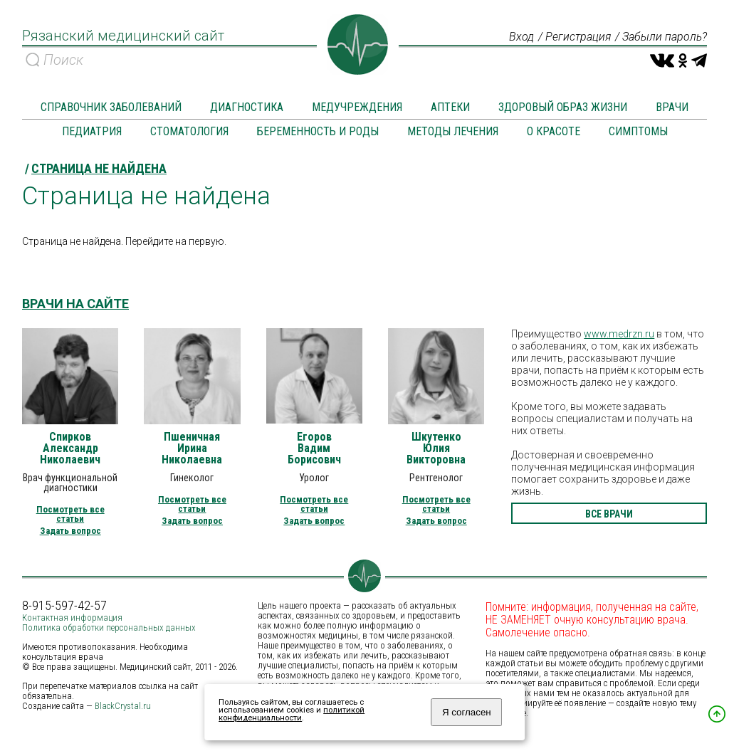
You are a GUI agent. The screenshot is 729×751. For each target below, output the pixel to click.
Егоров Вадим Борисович (314, 448)
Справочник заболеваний (111, 107)
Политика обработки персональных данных (109, 627)
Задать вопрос (70, 530)
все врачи (609, 514)
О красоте (553, 131)
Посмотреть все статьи (70, 514)
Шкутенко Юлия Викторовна (436, 448)
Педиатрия (92, 131)
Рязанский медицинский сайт (123, 35)
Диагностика (246, 107)
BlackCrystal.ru (123, 705)
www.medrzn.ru (619, 334)
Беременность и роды (318, 131)
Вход (521, 37)
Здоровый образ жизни (562, 107)
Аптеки (450, 107)
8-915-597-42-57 (64, 605)
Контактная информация (72, 617)
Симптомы (638, 131)
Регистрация (578, 37)
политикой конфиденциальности (291, 714)
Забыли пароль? (664, 37)
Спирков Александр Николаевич (70, 448)
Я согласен (466, 712)
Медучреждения (357, 107)
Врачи (672, 107)
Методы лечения (452, 131)
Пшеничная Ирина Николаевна (192, 448)
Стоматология (189, 131)
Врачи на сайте (75, 303)
